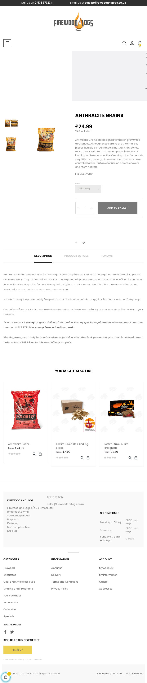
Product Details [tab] (76, 256)
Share (78, 243)
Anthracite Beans (18, 444)
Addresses (105, 589)
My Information (108, 575)
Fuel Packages (12, 596)
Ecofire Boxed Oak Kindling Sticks (72, 446)
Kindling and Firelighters (18, 589)
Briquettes (9, 575)
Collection (9, 609)
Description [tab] (43, 256)
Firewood (9, 568)
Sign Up (18, 649)
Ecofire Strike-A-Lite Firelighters (116, 446)
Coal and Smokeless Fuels (19, 582)
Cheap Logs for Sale (109, 673)
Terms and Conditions (64, 582)
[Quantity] (84, 208)
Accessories (10, 602)
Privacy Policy (59, 589)
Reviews (107, 256)
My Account (106, 568)
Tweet (85, 243)
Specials (8, 616)
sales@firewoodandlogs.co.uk (105, 3)
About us (56, 568)
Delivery (29, 322)
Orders (103, 582)
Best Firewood (135, 673)
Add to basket (117, 208)
